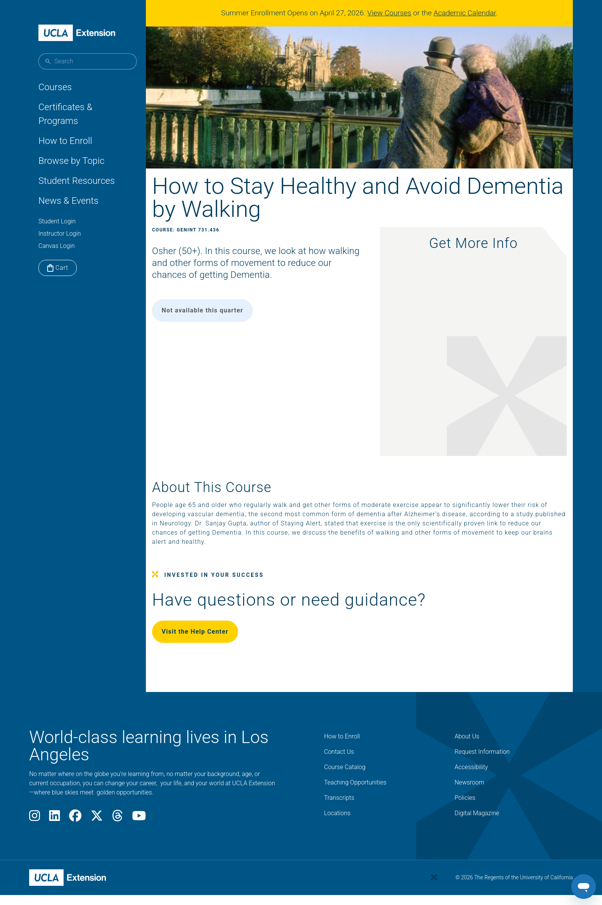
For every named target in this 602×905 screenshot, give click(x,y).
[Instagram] (34, 828)
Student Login (57, 221)
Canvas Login (56, 245)
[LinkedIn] (54, 828)
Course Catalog (345, 777)
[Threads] (117, 828)
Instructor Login (59, 233)
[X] (97, 828)
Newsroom (469, 792)
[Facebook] (75, 828)
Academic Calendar (468, 12)
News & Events (68, 200)
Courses (55, 87)
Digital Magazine (477, 823)
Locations (337, 823)
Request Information (482, 762)
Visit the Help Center (213, 642)
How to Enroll (65, 140)
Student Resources (76, 180)
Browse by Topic (71, 160)
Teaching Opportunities (355, 792)
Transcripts (339, 808)
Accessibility (471, 777)
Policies (465, 808)
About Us (467, 746)
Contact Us (339, 762)
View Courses (392, 12)
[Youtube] (139, 828)
